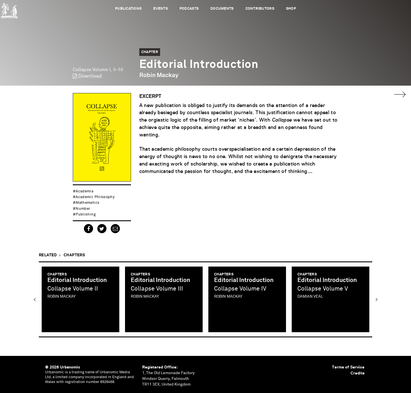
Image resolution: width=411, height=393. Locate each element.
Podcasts (189, 9)
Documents (221, 9)
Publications (128, 9)
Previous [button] (34, 299)
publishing (86, 214)
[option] (80, 299)
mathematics (87, 203)
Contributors (259, 9)
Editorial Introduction (77, 280)
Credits (357, 373)
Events (160, 9)
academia (84, 191)
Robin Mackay (158, 75)
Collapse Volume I (92, 69)
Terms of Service (348, 367)
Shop (291, 9)
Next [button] (376, 299)
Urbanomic (9, 9)
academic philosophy (95, 197)
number (83, 209)
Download (90, 76)
